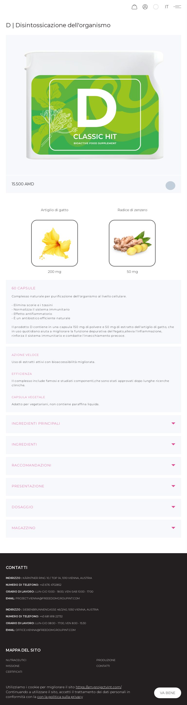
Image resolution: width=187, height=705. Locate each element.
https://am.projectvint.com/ (98, 687)
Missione (12, 666)
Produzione (105, 660)
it (166, 6)
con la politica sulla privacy (60, 697)
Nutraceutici (16, 660)
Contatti (103, 666)
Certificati (14, 671)
